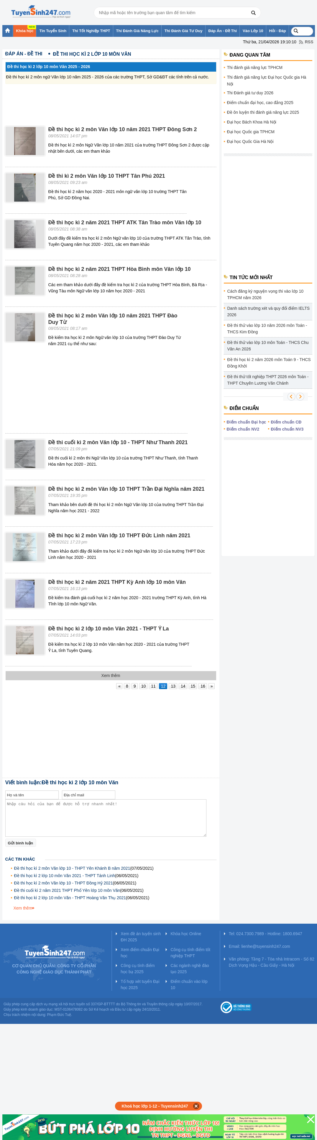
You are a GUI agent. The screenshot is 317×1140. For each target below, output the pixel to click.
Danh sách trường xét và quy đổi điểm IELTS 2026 (268, 311)
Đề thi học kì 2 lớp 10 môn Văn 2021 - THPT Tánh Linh (64, 875)
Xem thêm (23, 908)
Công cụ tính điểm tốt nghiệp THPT (190, 952)
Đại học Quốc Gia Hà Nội (250, 141)
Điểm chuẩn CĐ (286, 422)
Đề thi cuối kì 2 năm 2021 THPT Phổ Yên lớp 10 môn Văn (67, 890)
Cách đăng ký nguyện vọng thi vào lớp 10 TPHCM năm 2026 (265, 294)
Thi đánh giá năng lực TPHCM (255, 67)
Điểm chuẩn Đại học (246, 422)
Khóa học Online (185, 933)
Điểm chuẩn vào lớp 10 (188, 984)
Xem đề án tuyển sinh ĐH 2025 (141, 936)
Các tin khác (20, 859)
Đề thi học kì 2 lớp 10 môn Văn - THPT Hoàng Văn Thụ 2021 (70, 897)
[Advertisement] (111, 98)
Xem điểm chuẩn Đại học (140, 952)
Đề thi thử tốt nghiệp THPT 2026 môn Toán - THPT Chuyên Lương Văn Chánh (268, 380)
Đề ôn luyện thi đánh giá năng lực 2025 (263, 112)
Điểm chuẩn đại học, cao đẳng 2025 (260, 102)
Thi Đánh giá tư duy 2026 (250, 92)
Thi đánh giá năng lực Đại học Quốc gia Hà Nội (266, 80)
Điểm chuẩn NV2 (243, 429)
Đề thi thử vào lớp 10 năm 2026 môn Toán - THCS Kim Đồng (267, 328)
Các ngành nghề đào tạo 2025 (189, 968)
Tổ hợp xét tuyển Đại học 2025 (140, 984)
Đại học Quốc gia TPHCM (251, 131)
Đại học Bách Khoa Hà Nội (251, 122)
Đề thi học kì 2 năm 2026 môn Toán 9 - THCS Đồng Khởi (269, 362)
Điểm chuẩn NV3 (287, 429)
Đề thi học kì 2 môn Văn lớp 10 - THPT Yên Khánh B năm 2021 (72, 868)
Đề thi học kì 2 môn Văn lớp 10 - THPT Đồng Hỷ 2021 (63, 883)
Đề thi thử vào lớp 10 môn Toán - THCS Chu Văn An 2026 (268, 345)
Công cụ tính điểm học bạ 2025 (138, 968)
